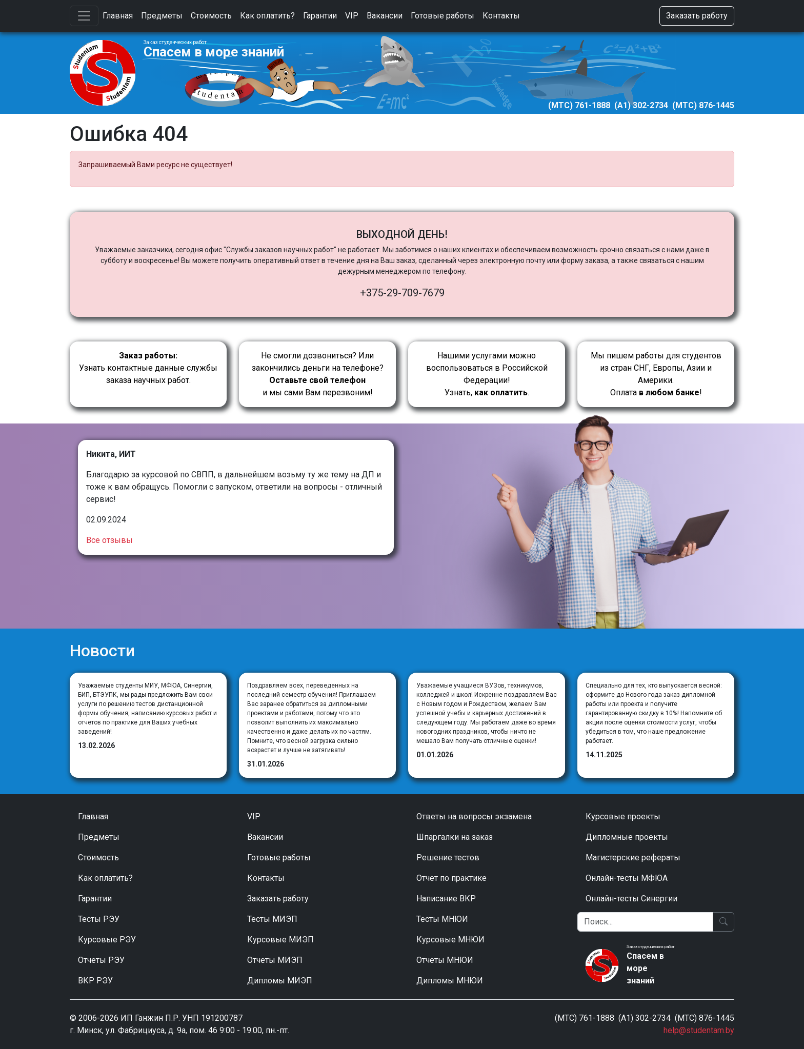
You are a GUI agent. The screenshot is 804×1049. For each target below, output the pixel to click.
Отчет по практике (451, 878)
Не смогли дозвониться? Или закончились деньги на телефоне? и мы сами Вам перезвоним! (318, 374)
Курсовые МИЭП (280, 939)
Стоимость (211, 16)
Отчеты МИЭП (275, 960)
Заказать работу (697, 16)
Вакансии (385, 16)
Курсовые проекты (623, 816)
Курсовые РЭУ (107, 939)
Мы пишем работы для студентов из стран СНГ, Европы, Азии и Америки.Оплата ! (656, 374)
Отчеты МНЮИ (444, 960)
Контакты (501, 16)
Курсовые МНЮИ (450, 939)
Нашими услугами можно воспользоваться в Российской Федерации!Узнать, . (487, 374)
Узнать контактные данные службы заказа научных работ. (148, 368)
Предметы (162, 16)
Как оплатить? (267, 16)
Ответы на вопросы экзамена (474, 816)
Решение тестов (447, 857)
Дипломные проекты (627, 837)
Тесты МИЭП (272, 919)
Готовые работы (442, 16)
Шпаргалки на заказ (454, 837)
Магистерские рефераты (633, 857)
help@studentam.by (699, 1030)
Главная (118, 16)
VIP (351, 16)
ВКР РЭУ (95, 980)
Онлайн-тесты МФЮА (627, 878)
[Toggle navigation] (84, 16)
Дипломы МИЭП (279, 980)
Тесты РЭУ (98, 919)
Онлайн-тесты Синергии (631, 898)
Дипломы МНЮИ (449, 980)
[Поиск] (645, 922)
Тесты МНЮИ (442, 919)
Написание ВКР (446, 898)
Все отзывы (109, 540)
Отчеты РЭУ (101, 960)
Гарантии (320, 16)
